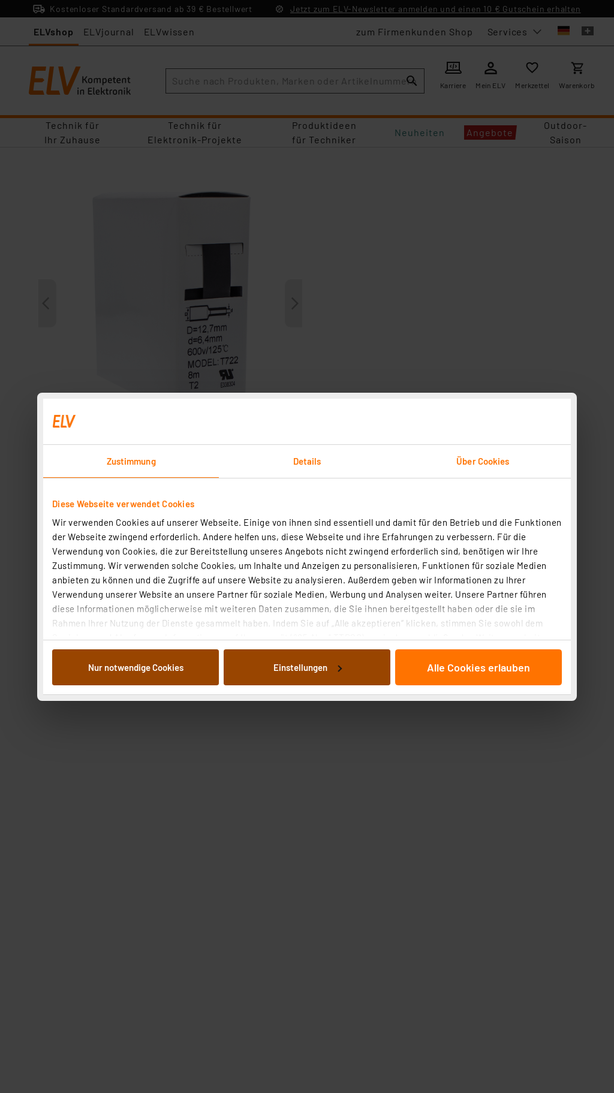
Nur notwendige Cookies (135, 667)
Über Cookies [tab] (482, 461)
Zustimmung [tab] (131, 461)
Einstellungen (307, 667)
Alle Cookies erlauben (478, 667)
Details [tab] (307, 461)
